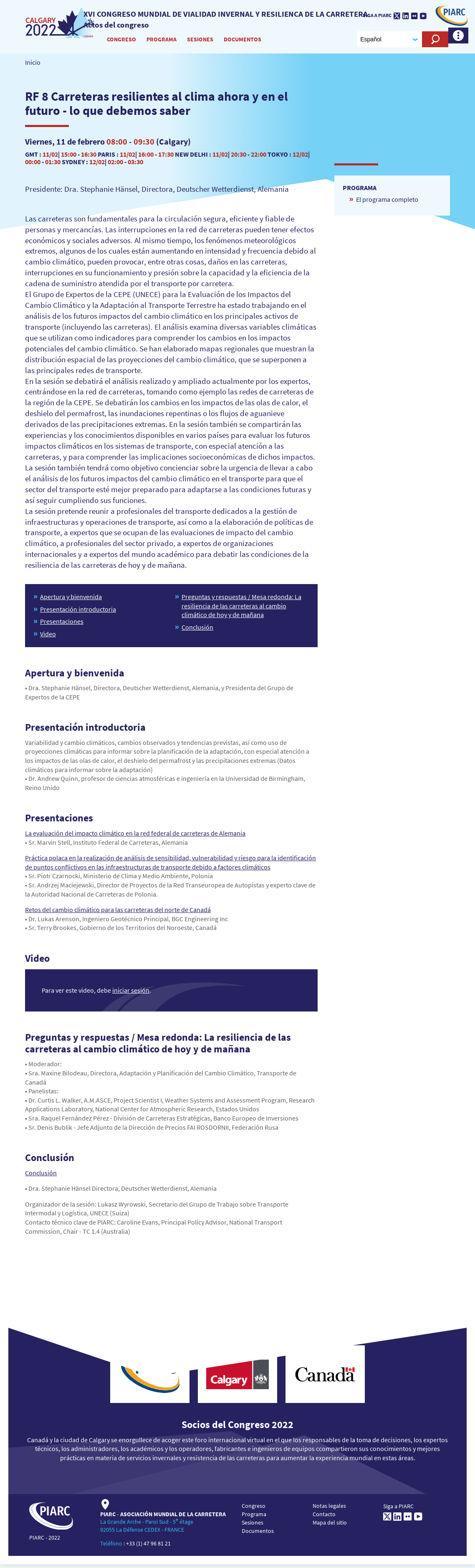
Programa (162, 41)
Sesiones (200, 41)
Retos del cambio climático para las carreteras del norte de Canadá (118, 913)
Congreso (121, 41)
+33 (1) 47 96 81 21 (148, 1547)
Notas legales (329, 1509)
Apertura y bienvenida (71, 600)
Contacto (324, 1518)
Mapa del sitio (330, 1526)
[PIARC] (61, 24)
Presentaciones (61, 625)
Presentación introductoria (78, 613)
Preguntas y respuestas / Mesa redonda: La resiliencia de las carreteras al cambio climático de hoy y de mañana (241, 609)
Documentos (243, 41)
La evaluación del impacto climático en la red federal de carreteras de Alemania (135, 837)
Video (48, 637)
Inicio (32, 66)
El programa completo (387, 203)
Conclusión (197, 631)
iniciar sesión (130, 993)
